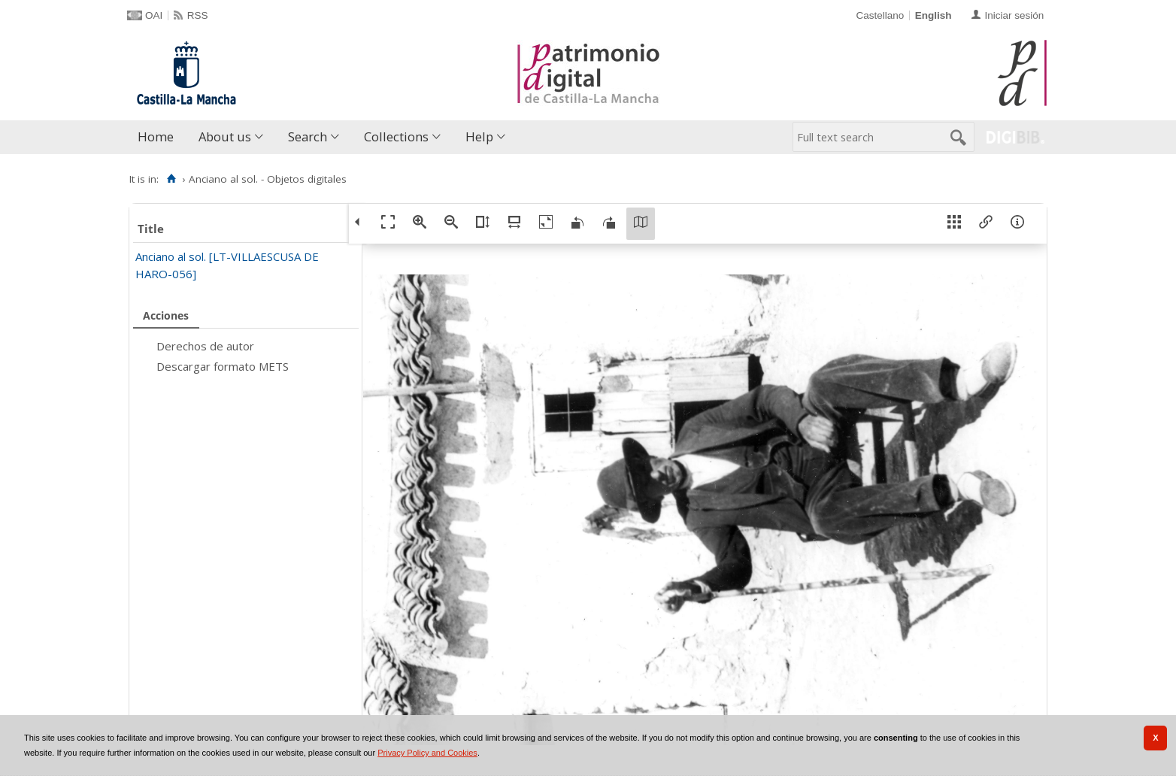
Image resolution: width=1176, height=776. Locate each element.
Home (156, 136)
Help (479, 136)
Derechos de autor (205, 345)
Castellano (880, 15)
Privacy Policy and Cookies (427, 752)
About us (225, 136)
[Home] (171, 179)
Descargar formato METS (222, 366)
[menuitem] (159, 137)
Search (307, 136)
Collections (396, 136)
